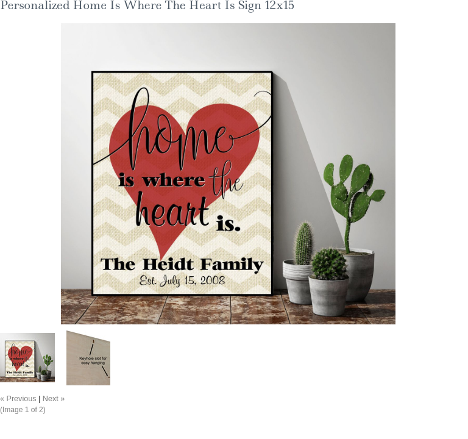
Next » (54, 398)
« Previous (18, 398)
